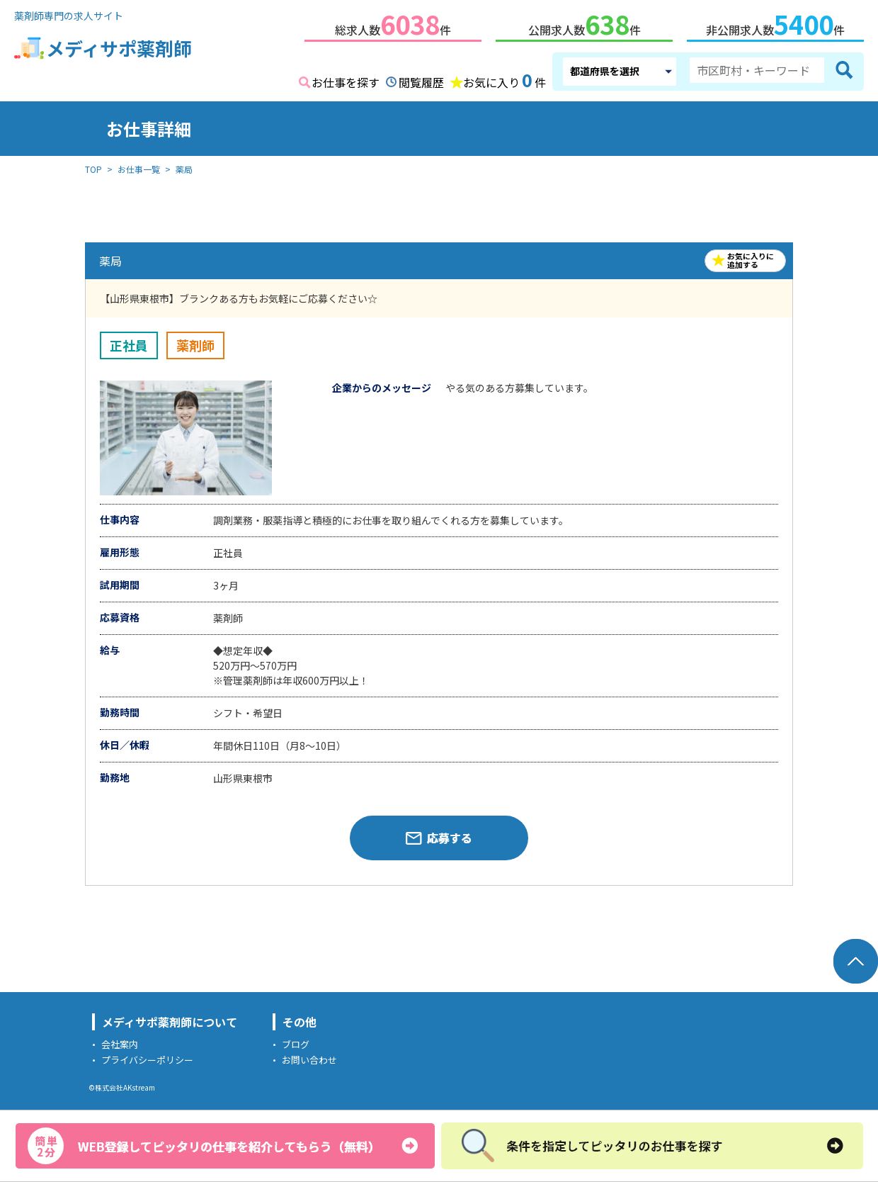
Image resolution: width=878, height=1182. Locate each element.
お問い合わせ (309, 1057)
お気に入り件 (504, 78)
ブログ (295, 1041)
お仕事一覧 (139, 166)
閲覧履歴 (421, 79)
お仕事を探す (346, 79)
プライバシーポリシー (147, 1057)
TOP (93, 166)
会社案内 (119, 1041)
